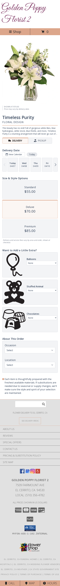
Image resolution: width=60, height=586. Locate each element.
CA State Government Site (44, 569)
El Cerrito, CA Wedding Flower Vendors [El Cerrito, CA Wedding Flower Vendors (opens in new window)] (37, 564)
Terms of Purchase (31, 574)
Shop (15, 31)
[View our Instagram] (32, 472)
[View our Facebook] (22, 472)
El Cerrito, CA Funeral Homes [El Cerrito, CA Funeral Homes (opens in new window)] (21, 559)
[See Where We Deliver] (30, 420)
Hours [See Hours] (50, 583)
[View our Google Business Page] (27, 472)
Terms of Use (51, 574)
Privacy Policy (9, 574)
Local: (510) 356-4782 (30, 495)
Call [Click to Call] (10, 583)
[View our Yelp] (37, 472)
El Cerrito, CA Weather (14, 569)
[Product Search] (30, 404)
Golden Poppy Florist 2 (23, 14)
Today (32, 154)
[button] (30, 528)
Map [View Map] (30, 583)
